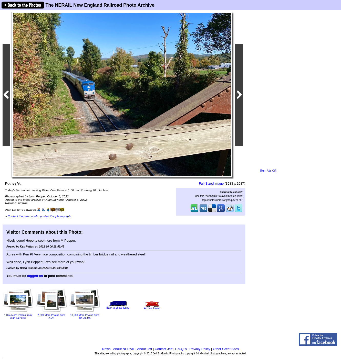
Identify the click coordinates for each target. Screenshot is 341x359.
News (106, 349)
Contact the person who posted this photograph (39, 216)
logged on (35, 276)
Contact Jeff (163, 349)
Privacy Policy (200, 349)
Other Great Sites (226, 349)
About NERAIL (124, 349)
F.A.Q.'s (181, 349)
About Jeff (144, 349)
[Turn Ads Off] (268, 170)
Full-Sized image (211, 183)
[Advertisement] (268, 90)
